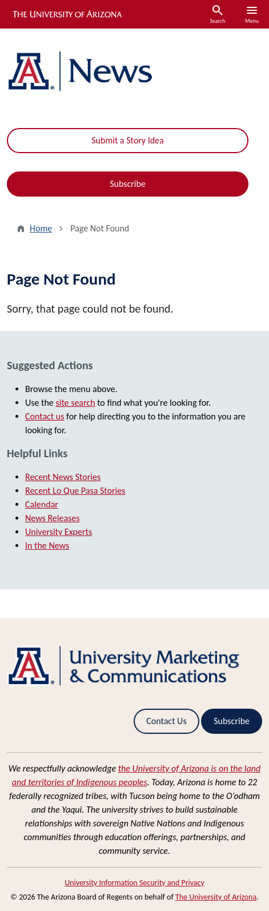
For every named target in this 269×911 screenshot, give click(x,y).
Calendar (41, 504)
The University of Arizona (215, 897)
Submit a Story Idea (127, 140)
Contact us (44, 416)
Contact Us (166, 721)
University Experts (58, 531)
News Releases (52, 518)
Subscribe (128, 183)
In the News (47, 545)
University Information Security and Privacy (134, 883)
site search (75, 402)
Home (41, 228)
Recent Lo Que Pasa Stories (75, 490)
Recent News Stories (63, 477)
